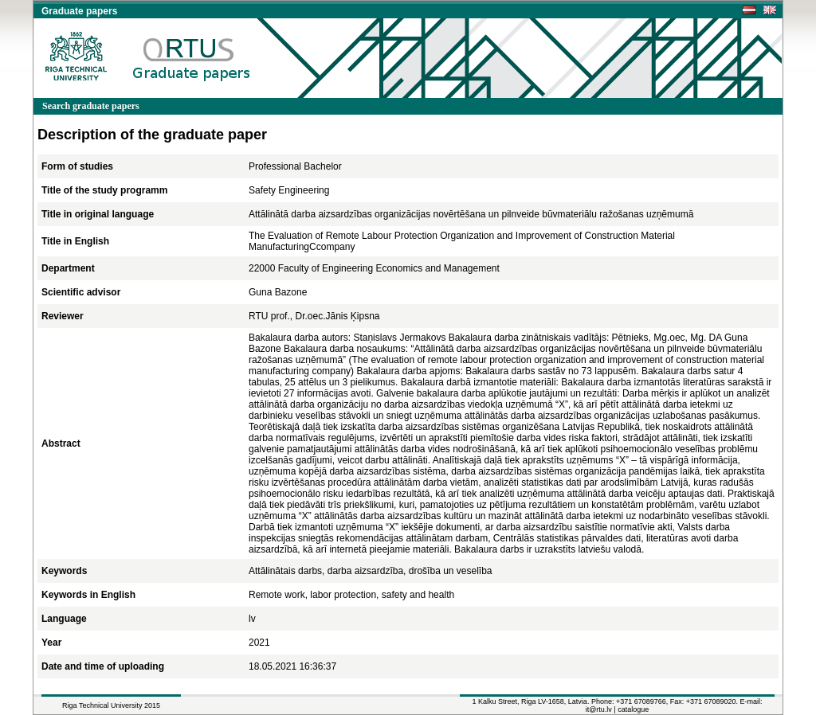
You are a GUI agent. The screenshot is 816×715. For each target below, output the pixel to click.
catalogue (633, 709)
